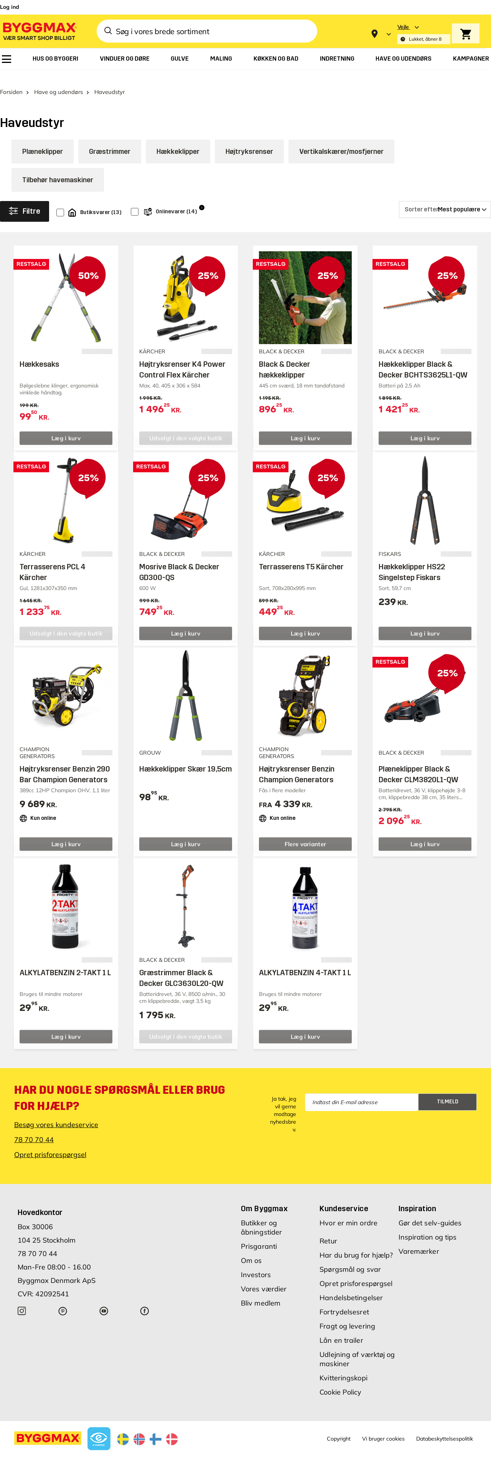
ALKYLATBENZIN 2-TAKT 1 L (65, 960)
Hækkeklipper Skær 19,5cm (185, 757)
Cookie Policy (340, 1379)
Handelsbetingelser (351, 1285)
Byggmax (84, 1452)
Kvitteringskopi (343, 1365)
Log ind (9, 6)
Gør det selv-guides (430, 1210)
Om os (251, 1248)
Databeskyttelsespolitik (444, 1426)
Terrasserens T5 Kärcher (301, 554)
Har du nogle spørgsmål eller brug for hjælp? (120, 1086)
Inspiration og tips (428, 1224)
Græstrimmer (109, 139)
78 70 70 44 (34, 1127)
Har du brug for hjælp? (356, 1242)
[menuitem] (6, 59)
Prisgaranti (259, 1234)
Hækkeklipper (178, 139)
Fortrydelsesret (344, 1299)
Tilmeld (447, 1089)
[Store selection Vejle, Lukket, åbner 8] (423, 34)
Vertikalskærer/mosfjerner (341, 139)
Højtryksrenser (249, 139)
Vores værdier (264, 1276)
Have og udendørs (58, 80)
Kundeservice (344, 1196)
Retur (328, 1228)
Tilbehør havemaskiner (57, 168)
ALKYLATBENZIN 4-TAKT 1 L (305, 960)
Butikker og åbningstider (261, 1215)
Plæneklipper (42, 139)
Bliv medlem (260, 1290)
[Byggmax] (39, 31)
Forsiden (11, 80)
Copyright (339, 1426)
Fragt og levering (347, 1313)
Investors (256, 1262)
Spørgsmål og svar (350, 1257)
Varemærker (419, 1239)
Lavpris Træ (113, 1452)
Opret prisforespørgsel (50, 1142)
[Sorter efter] (445, 197)
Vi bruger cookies (383, 1426)
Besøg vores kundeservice (56, 1112)
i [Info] (201, 195)
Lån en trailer (341, 1328)
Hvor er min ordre (348, 1210)
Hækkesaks (39, 352)
